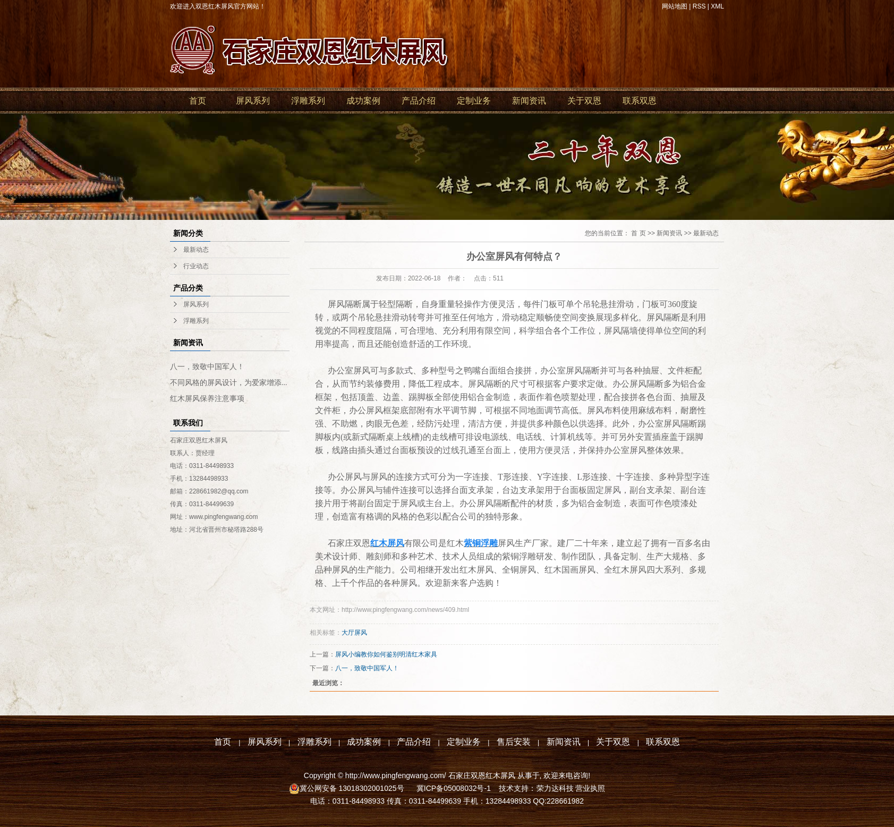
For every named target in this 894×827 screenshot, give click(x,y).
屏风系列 (253, 100)
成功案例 (363, 100)
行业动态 (196, 266)
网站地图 (674, 6)
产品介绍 (419, 100)
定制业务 (474, 100)
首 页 (638, 233)
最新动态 (196, 249)
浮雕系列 (308, 100)
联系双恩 (640, 100)
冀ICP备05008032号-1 (452, 788)
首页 (197, 100)
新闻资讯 (529, 100)
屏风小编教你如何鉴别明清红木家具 (386, 654)
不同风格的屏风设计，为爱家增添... (228, 383)
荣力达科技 (555, 788)
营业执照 (590, 788)
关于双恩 (584, 100)
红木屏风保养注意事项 (207, 399)
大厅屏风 (354, 632)
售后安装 (514, 741)
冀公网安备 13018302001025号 (353, 788)
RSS (699, 6)
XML (717, 6)
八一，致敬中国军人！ (207, 367)
